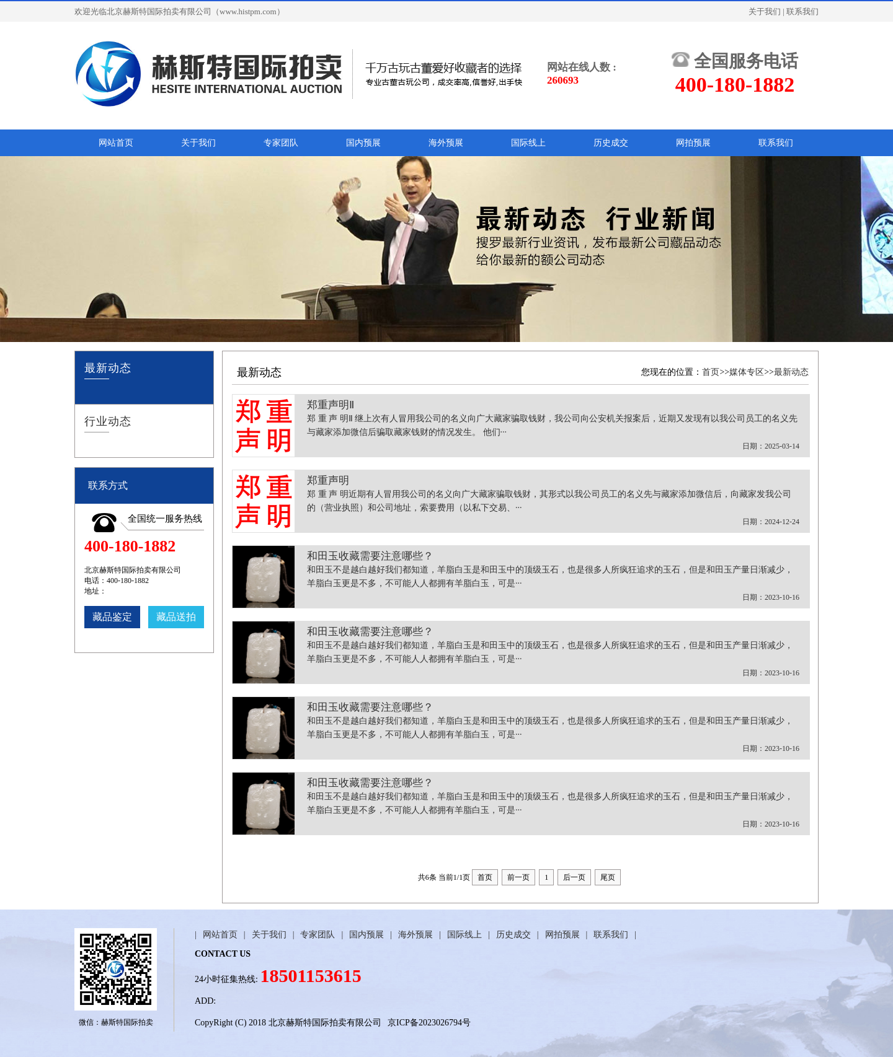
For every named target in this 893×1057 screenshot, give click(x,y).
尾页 (607, 877)
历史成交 (610, 142)
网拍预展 (693, 142)
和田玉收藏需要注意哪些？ (553, 577)
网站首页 (116, 142)
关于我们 (765, 11)
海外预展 (446, 142)
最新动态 (791, 372)
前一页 (518, 877)
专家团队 (281, 142)
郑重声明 (553, 501)
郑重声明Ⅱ (553, 426)
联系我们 (802, 11)
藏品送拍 (176, 617)
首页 (710, 372)
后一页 (574, 877)
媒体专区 (746, 372)
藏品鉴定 (112, 617)
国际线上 (528, 142)
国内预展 (363, 142)
